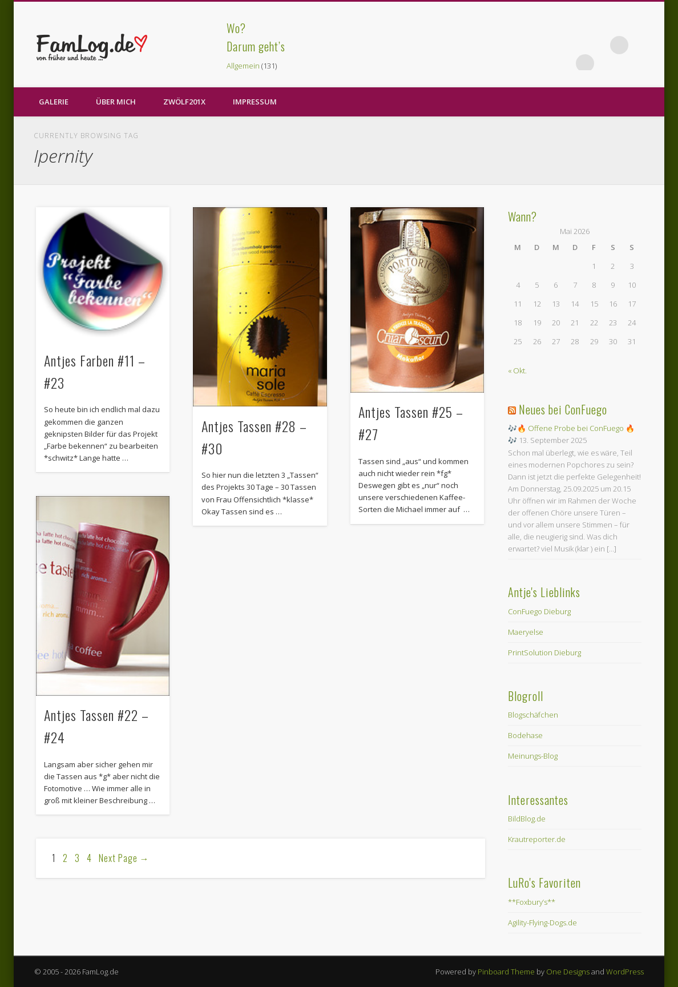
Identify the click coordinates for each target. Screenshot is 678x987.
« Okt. (517, 370)
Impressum (255, 101)
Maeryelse (525, 632)
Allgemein (243, 66)
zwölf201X (184, 101)
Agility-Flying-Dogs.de (542, 922)
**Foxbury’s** (531, 902)
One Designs (568, 971)
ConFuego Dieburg (539, 611)
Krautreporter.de (537, 839)
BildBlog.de (527, 818)
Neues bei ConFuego (563, 409)
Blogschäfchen (533, 715)
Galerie (53, 101)
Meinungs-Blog (533, 756)
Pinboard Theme (506, 971)
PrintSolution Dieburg (544, 652)
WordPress (625, 971)
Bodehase (525, 735)
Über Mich (116, 101)
